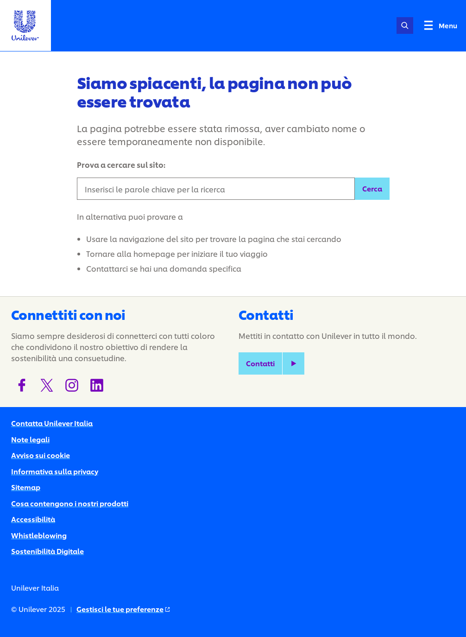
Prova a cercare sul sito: (121, 164)
